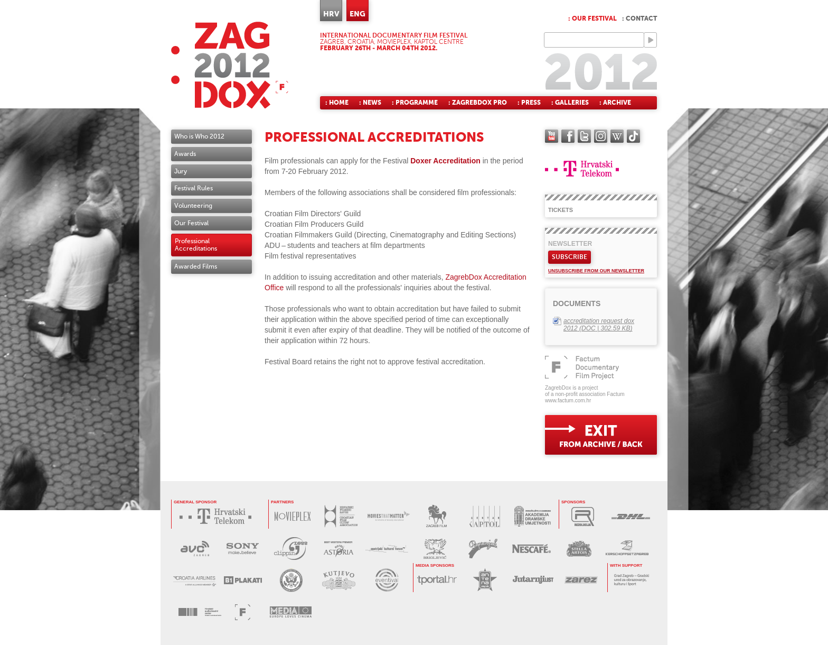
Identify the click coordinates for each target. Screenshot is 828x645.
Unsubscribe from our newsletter (596, 270)
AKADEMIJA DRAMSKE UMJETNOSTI (532, 516)
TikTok (633, 136)
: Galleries (570, 102)
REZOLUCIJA (582, 516)
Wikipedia (617, 136)
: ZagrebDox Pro (477, 102)
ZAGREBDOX (229, 64)
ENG (357, 14)
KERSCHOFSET (627, 548)
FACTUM (242, 612)
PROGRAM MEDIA (290, 612)
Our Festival (191, 223)
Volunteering (193, 205)
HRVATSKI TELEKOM (218, 516)
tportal (437, 580)
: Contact (639, 18)
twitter (584, 136)
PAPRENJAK (483, 548)
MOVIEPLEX (292, 516)
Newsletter (570, 243)
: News (370, 102)
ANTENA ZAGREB (485, 580)
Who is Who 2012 (199, 136)
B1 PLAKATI (242, 580)
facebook (568, 136)
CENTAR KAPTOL (484, 516)
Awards (185, 154)
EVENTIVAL (386, 580)
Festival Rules (193, 188)
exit (601, 435)
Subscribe (569, 257)
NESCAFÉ (531, 548)
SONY (242, 548)
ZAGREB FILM (436, 516)
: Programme (415, 102)
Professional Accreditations (196, 245)
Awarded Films (195, 266)
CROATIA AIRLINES (194, 580)
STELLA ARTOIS (579, 548)
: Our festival (592, 18)
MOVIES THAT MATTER (388, 516)
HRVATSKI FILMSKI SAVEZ (340, 516)
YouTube (551, 136)
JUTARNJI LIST (533, 580)
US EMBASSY (290, 580)
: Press (529, 102)
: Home (337, 102)
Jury (180, 171)
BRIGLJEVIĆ (434, 548)
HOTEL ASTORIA (338, 548)
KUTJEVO (338, 580)
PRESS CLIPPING (290, 548)
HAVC (199, 612)
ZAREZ (581, 580)
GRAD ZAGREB (631, 580)
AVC (194, 548)
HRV (331, 14)
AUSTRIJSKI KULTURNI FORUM (386, 548)
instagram (600, 136)
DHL (630, 516)
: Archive (615, 102)
